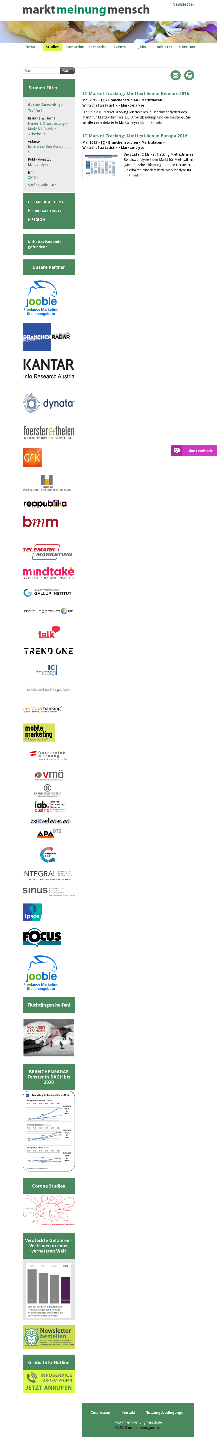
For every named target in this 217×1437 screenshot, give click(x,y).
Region (38, 220)
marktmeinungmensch (86, 10)
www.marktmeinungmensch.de (138, 1422)
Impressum (101, 1413)
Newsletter (183, 4)
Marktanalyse (39, 165)
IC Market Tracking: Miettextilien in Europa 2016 (134, 135)
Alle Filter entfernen (42, 184)
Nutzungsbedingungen (166, 1413)
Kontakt (128, 1413)
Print (189, 75)
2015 (33, 178)
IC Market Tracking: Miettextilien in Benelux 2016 (135, 93)
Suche (67, 71)
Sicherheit (37, 134)
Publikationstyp (47, 211)
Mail (175, 75)
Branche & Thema (47, 202)
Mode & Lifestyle (42, 129)
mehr (158, 122)
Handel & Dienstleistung (48, 123)
